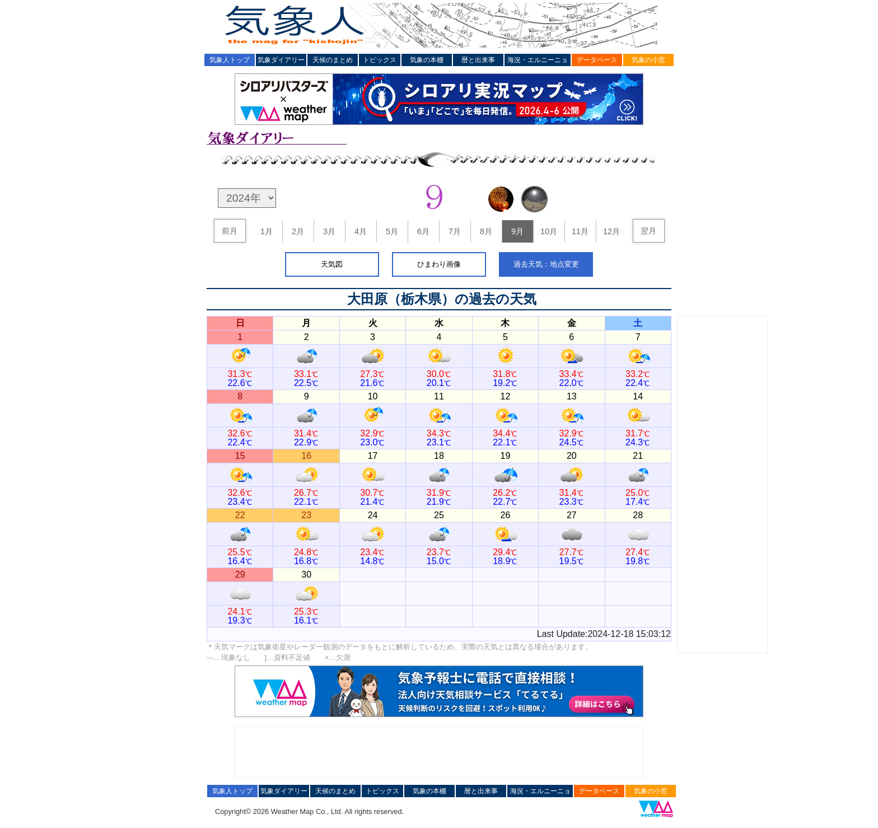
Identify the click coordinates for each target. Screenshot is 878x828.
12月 (611, 231)
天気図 (332, 264)
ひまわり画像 (439, 264)
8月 (486, 231)
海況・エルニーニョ (537, 60)
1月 (266, 231)
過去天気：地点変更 (546, 264)
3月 (329, 231)
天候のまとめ (332, 60)
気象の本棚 (426, 60)
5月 (392, 231)
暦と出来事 (478, 60)
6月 (423, 231)
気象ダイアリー (281, 60)
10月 (548, 231)
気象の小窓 (648, 60)
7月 (455, 231)
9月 (517, 231)
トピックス (379, 60)
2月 (298, 231)
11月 (580, 231)
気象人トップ (229, 60)
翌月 (648, 231)
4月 (360, 231)
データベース (597, 60)
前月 (229, 231)
